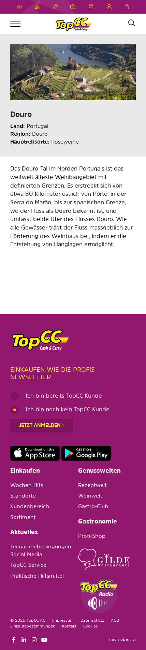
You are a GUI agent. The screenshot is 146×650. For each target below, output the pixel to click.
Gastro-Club (93, 506)
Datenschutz (92, 621)
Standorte (23, 496)
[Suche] (131, 23)
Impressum (63, 621)
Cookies (90, 626)
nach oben (122, 640)
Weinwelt (90, 496)
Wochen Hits (26, 485)
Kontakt (69, 626)
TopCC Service (28, 565)
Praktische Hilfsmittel (37, 576)
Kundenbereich (29, 506)
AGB (115, 621)
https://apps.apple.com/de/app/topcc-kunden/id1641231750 (35, 453)
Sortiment (23, 517)
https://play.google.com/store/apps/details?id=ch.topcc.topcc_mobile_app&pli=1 (86, 453)
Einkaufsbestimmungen (32, 626)
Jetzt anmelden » (41, 425)
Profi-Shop (91, 536)
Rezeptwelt (92, 485)
